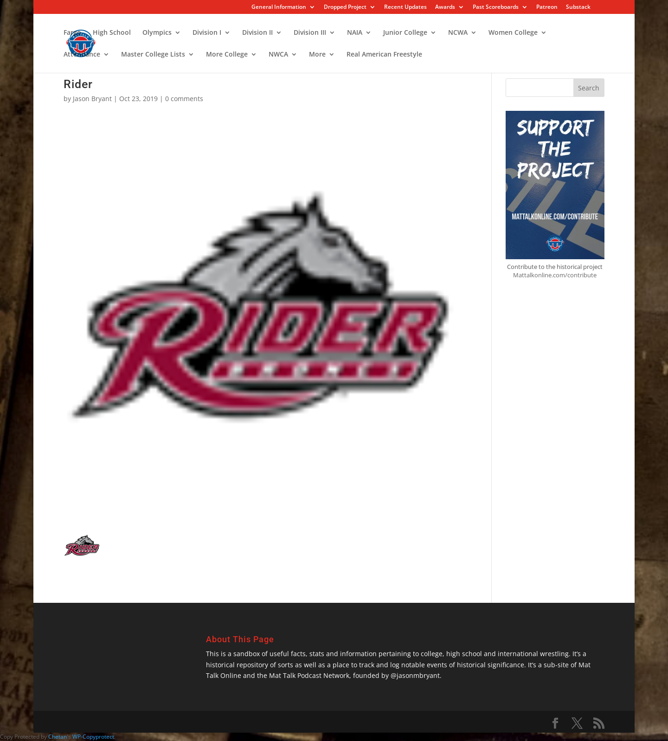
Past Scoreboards (496, 7)
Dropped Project (345, 7)
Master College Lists (153, 54)
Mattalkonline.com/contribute (555, 275)
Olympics (157, 33)
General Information (278, 7)
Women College (513, 33)
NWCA (278, 54)
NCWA (458, 33)
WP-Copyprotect (93, 737)
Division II (257, 33)
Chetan (57, 737)
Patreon (547, 7)
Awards (445, 7)
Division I (207, 33)
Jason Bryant (92, 98)
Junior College (405, 33)
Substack (578, 7)
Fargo (72, 33)
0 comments (184, 98)
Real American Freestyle (384, 54)
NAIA (354, 33)
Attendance (82, 54)
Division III (310, 33)
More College (227, 54)
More (317, 54)
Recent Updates (405, 7)
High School (112, 33)
